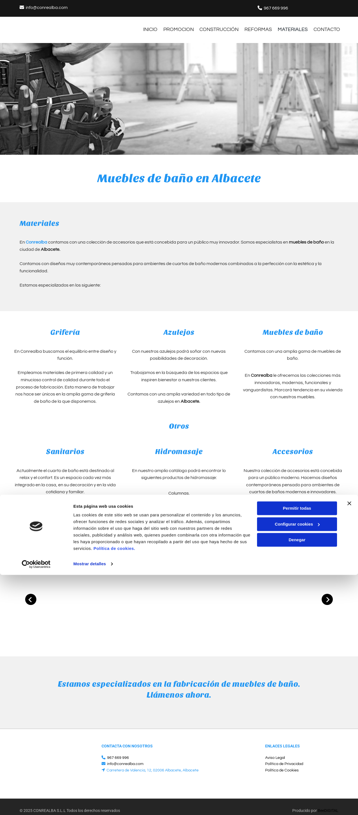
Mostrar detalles (89, 804)
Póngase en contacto (133, 531)
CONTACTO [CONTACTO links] (329, 25)
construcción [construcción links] (214, 25)
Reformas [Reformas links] (255, 25)
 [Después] (327, 591)
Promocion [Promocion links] (171, 25)
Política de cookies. (114, 788)
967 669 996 (276, 8)
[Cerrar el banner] (349, 743)
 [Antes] (30, 591)
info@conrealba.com (47, 7)
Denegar (297, 780)
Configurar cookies (297, 764)
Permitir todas (297, 748)
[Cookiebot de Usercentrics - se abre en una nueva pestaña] (36, 804)
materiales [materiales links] (293, 25)
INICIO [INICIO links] (140, 25)
